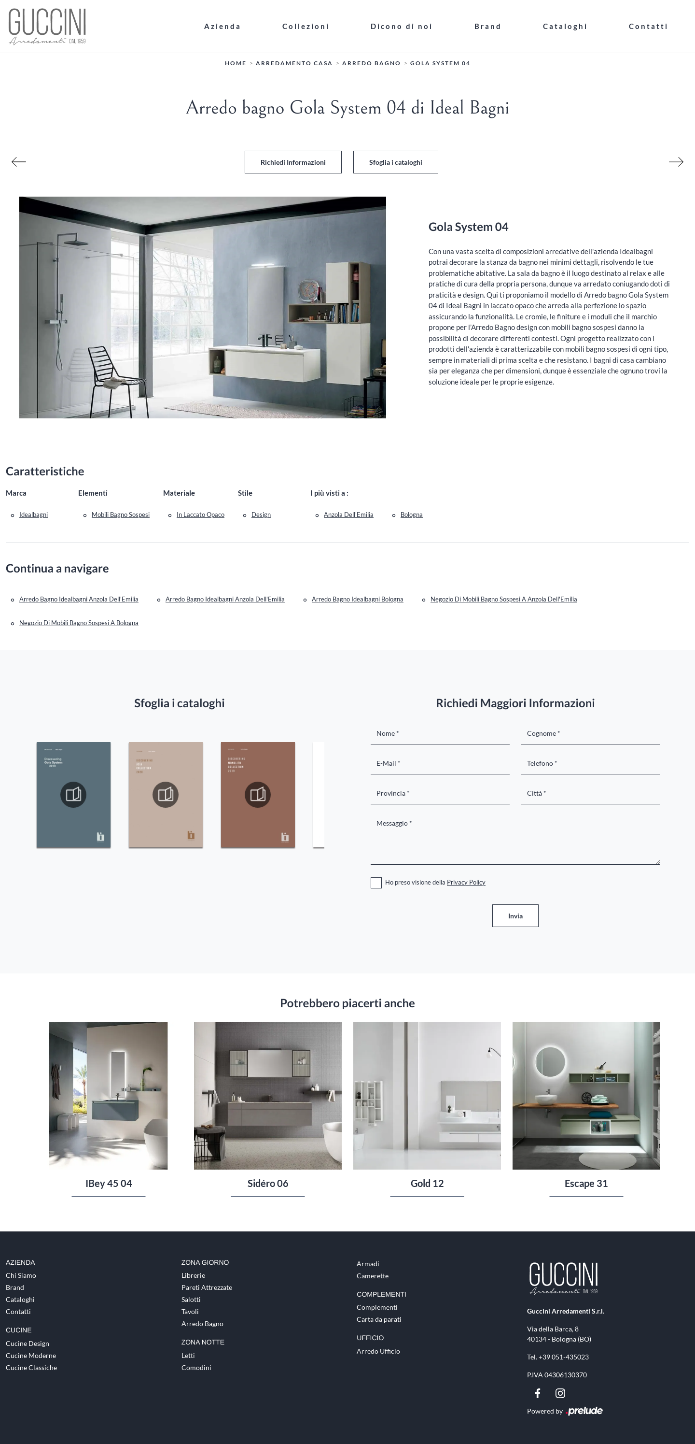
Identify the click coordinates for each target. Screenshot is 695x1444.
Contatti (648, 26)
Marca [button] (16, 492)
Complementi (377, 1307)
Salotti (191, 1299)
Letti (188, 1355)
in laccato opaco (200, 514)
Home (236, 63)
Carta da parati (379, 1319)
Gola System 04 (440, 63)
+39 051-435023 (564, 1357)
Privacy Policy (466, 882)
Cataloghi (565, 26)
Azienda (222, 26)
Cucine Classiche (31, 1367)
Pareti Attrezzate (206, 1287)
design (261, 514)
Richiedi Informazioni (293, 162)
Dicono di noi (402, 26)
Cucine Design (27, 1343)
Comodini (196, 1367)
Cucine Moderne (31, 1355)
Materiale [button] (179, 492)
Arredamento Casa (294, 63)
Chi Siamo (21, 1275)
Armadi (368, 1263)
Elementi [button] (93, 492)
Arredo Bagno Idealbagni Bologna (357, 599)
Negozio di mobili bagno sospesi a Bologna (79, 623)
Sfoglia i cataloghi (395, 162)
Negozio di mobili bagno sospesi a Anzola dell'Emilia (504, 599)
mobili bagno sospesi (121, 514)
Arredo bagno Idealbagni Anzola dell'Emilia (225, 599)
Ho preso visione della (435, 882)
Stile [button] (245, 492)
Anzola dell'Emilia (349, 514)
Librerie (193, 1275)
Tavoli (190, 1311)
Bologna (412, 514)
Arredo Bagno (371, 63)
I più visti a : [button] (329, 492)
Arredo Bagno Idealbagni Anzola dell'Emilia (79, 599)
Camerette (373, 1276)
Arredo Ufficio (378, 1351)
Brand (488, 26)
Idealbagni (33, 514)
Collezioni (306, 26)
